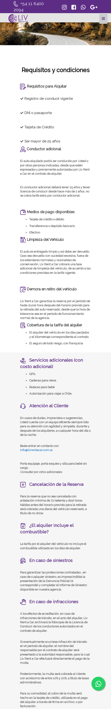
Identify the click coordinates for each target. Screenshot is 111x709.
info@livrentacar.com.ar (36, 450)
